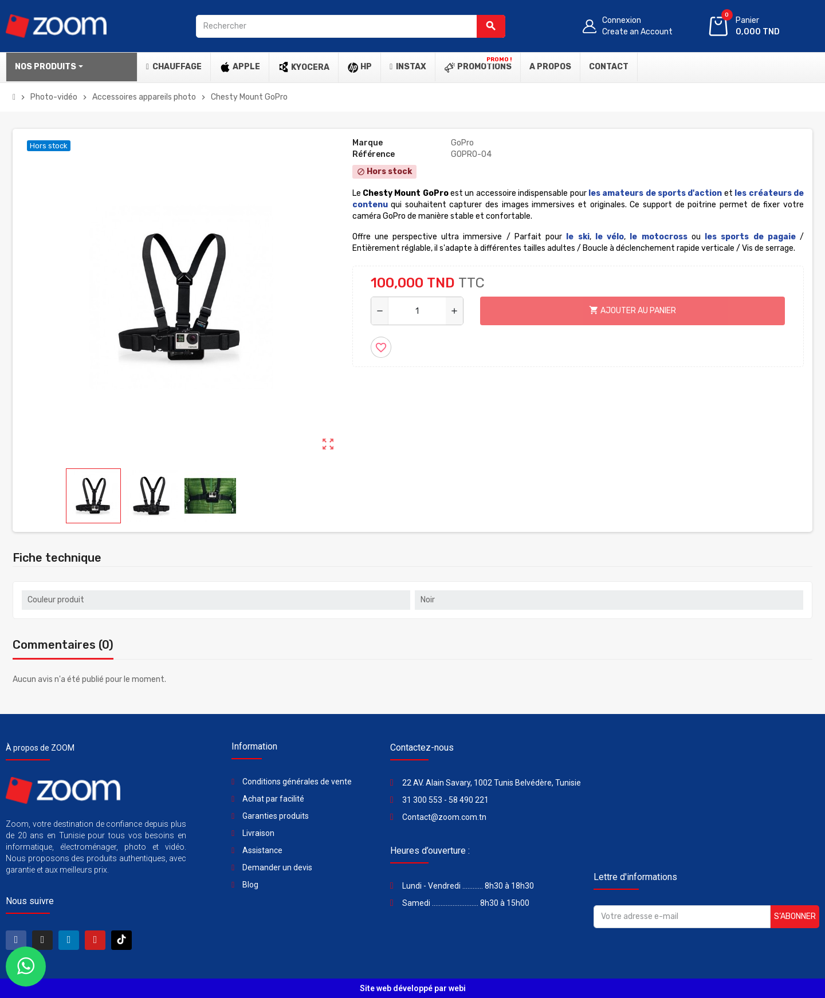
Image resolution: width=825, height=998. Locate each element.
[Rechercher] (350, 26)
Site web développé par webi (413, 988)
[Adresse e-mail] (682, 916)
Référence (373, 154)
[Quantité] (417, 311)
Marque (367, 143)
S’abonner (795, 916)
